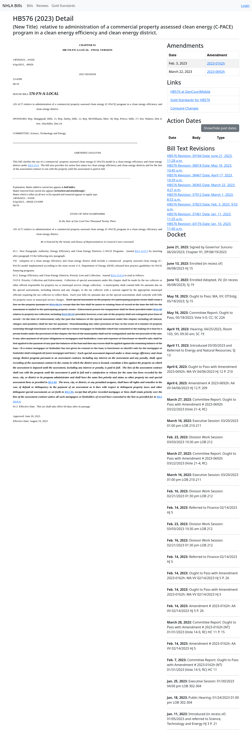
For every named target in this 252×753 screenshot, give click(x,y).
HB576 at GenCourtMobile (190, 91)
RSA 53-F (33, 165)
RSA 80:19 (55, 304)
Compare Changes (184, 108)
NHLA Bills (12, 5)
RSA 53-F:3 (141, 251)
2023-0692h (216, 71)
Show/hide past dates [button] (220, 128)
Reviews (42, 5)
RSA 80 (157, 309)
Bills (30, 5)
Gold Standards (63, 5)
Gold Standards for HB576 (190, 100)
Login (245, 5)
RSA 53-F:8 (117, 275)
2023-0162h (216, 63)
